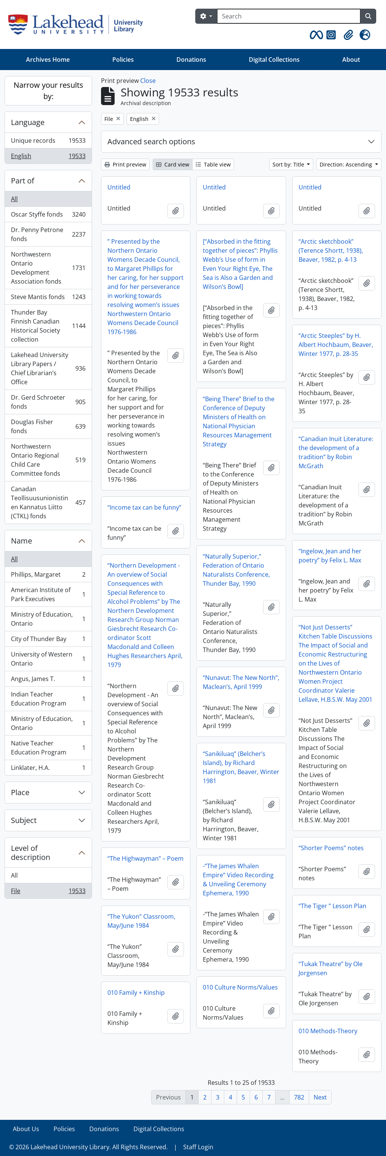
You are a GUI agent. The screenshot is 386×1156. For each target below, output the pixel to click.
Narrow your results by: (48, 90)
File (48, 892)
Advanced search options (151, 141)
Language (27, 122)
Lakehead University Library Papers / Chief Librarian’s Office (48, 368)
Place (20, 792)
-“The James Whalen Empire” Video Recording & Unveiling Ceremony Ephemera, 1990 (238, 879)
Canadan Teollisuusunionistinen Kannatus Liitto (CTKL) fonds (48, 502)
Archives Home (48, 59)
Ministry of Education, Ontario (48, 619)
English (48, 157)
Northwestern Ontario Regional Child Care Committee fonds (48, 460)
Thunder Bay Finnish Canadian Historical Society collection (48, 326)
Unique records (48, 142)
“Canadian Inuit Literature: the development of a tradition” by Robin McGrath (336, 452)
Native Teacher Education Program (48, 747)
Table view (213, 164)
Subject (24, 820)
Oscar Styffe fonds (48, 216)
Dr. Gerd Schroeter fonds (48, 402)
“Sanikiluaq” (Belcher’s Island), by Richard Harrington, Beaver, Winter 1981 (241, 767)
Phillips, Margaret (48, 576)
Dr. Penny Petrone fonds (48, 234)
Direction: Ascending (347, 164)
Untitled (118, 187)
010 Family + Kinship (136, 992)
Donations (191, 59)
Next (320, 1097)
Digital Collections (274, 59)
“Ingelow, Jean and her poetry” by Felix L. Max (330, 555)
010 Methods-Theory (328, 1031)
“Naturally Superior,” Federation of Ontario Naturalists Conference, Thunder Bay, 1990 (236, 570)
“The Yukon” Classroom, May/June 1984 (141, 921)
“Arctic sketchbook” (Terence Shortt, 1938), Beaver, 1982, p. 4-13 (331, 250)
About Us (26, 1129)
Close (148, 80)
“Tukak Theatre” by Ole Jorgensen (331, 968)
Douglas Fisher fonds (48, 426)
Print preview (125, 164)
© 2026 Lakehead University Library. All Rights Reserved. (88, 1147)
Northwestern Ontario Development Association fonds (48, 268)
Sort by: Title (289, 164)
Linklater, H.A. (48, 769)
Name (21, 541)
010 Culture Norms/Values (240, 987)
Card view (172, 164)
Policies (123, 59)
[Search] (289, 16)
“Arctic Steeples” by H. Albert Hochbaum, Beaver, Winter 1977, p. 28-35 (336, 344)
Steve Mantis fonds (48, 298)
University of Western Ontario (48, 658)
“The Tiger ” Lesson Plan (332, 906)
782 (299, 1097)
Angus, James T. (48, 680)
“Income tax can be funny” (144, 507)
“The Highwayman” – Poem (145, 858)
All (14, 199)
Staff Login (198, 1147)
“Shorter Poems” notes (331, 848)
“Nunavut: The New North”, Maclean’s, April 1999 (241, 682)
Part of (22, 181)
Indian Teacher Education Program (48, 698)
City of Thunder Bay (48, 640)
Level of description (30, 852)
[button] (315, 35)
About (351, 59)
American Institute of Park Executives (48, 594)
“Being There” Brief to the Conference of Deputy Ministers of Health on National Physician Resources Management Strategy (238, 421)
